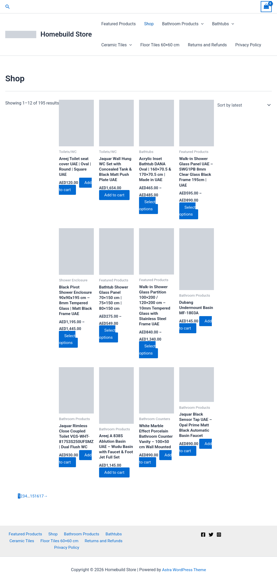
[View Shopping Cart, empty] (266, 6)
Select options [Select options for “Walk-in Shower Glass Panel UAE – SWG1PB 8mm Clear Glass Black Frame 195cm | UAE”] (187, 211)
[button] (7, 6)
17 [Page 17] (42, 498)
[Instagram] (219, 534)
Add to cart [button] (75, 188)
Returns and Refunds (207, 44)
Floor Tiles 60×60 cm (159, 44)
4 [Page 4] (26, 498)
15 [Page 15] (32, 498)
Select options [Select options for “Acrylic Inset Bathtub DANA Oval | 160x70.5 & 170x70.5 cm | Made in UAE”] (148, 206)
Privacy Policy (248, 44)
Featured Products (118, 23)
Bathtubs (223, 23)
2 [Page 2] (21, 498)
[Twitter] (211, 534)
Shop (148, 23)
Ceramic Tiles (116, 45)
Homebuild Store (66, 34)
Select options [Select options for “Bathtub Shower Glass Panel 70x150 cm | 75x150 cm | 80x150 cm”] (108, 335)
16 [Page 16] (37, 498)
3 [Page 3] (24, 498)
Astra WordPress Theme (184, 569)
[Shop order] (243, 105)
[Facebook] (203, 534)
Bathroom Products (183, 23)
